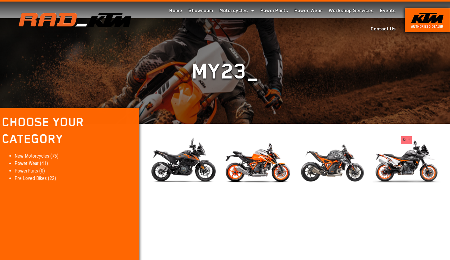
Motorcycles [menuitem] (236, 10)
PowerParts (16, 171)
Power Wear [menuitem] (308, 10)
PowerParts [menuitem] (274, 10)
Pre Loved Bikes (20, 178)
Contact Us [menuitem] (383, 29)
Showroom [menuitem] (200, 10)
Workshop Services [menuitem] (351, 10)
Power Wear (16, 163)
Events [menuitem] (388, 10)
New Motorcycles (21, 156)
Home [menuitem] (175, 10)
